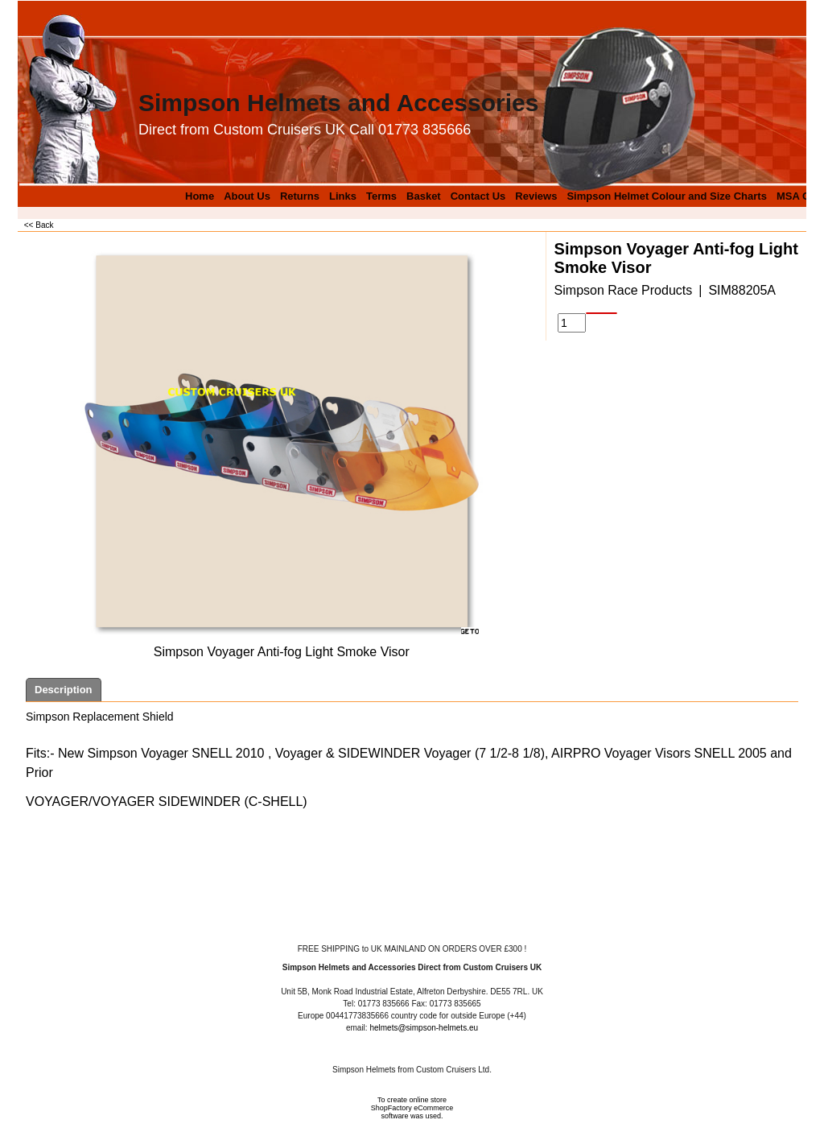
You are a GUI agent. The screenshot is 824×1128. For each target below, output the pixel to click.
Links (342, 196)
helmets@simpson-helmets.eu (423, 1027)
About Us (247, 196)
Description (64, 690)
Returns (299, 196)
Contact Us (478, 196)
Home (199, 196)
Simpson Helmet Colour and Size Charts (666, 196)
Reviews (536, 196)
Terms (381, 196)
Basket (423, 196)
